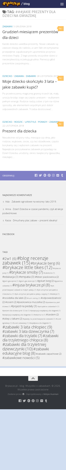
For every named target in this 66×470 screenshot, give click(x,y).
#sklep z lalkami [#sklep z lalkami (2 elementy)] (12, 318)
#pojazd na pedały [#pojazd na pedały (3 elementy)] (24, 306)
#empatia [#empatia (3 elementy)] (26, 277)
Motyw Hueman (51, 394)
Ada (7, 201)
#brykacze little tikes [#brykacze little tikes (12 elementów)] (27, 267)
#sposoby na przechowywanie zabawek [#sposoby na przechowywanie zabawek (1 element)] (39, 319)
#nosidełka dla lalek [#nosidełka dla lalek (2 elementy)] (14, 297)
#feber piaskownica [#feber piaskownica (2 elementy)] (47, 276)
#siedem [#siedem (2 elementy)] (52, 314)
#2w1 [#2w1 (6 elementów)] (9, 258)
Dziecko (7, 76)
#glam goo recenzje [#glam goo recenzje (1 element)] (28, 281)
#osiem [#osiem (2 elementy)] (10, 302)
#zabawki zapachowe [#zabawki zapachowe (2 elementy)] (48, 353)
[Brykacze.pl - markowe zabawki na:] (36, 175)
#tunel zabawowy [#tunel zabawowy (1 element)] (21, 323)
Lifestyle (30, 121)
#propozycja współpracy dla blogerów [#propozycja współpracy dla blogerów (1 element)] (17, 315)
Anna (8, 209)
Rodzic (18, 121)
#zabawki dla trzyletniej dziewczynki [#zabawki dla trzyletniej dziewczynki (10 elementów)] (24, 346)
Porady (42, 121)
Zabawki (7, 26)
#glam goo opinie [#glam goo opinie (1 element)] (10, 281)
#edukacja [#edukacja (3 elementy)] (10, 277)
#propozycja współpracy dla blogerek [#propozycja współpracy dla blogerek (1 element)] (45, 311)
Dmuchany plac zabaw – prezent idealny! (35, 220)
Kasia (8, 220)
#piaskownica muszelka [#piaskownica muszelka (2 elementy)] (31, 302)
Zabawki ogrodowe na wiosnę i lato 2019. (34, 201)
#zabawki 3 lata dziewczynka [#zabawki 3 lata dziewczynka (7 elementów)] (28, 331)
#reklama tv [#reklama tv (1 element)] (39, 315)
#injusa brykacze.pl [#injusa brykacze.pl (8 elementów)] (31, 284)
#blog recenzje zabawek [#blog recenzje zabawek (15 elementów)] (25, 260)
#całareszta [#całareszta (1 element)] (49, 273)
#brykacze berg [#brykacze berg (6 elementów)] (45, 263)
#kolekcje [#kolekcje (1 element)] (54, 294)
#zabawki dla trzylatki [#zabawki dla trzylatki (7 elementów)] (22, 335)
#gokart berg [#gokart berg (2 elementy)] (45, 280)
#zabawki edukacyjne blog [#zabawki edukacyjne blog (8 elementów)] (25, 351)
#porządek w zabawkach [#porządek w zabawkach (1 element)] (48, 306)
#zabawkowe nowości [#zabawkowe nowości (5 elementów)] (21, 357)
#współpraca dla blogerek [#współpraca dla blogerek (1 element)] (40, 323)
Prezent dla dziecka (19, 131)
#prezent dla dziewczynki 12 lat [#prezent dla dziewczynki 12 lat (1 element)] (16, 311)
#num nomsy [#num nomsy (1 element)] (33, 298)
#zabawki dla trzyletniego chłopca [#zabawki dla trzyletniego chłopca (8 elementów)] (30, 338)
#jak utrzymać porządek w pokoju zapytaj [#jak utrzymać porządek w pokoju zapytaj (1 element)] (32, 294)
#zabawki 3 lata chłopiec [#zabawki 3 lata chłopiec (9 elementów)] (27, 327)
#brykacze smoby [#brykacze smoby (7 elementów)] (26, 272)
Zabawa (19, 76)
